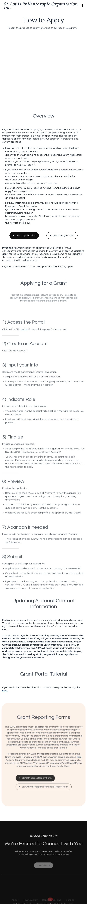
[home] (41, 5)
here (4, 691)
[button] (82, 5)
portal (30, 155)
